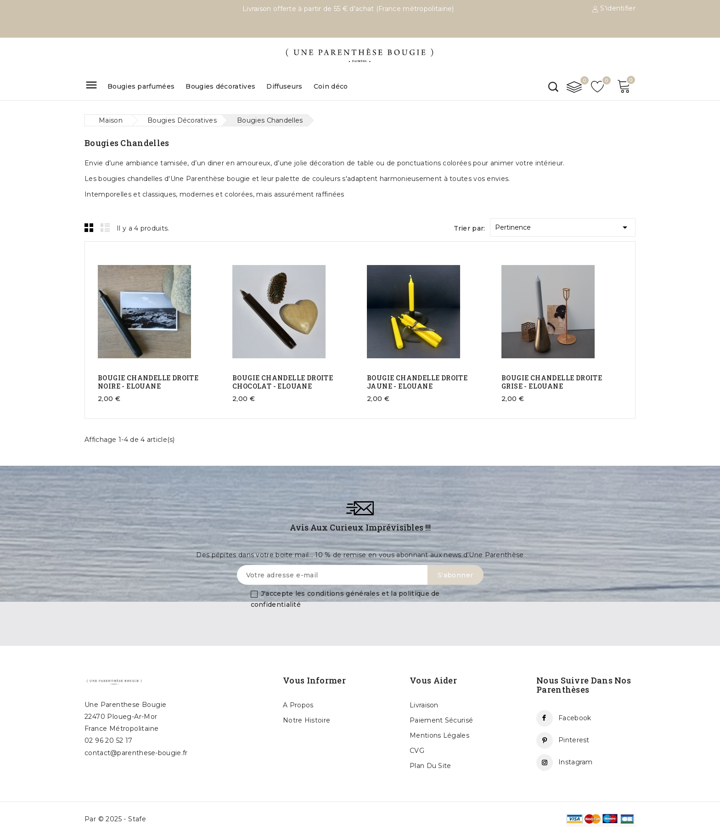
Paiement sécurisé (441, 720)
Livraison (424, 705)
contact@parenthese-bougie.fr (135, 753)
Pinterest (574, 740)
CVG (417, 750)
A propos (298, 705)
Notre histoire (306, 720)
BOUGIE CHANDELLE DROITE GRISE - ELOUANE (551, 382)
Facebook (574, 718)
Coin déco (331, 86)
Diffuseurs (284, 86)
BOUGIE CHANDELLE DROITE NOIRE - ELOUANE (148, 382)
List (105, 227)
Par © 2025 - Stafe (115, 819)
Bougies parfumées (140, 86)
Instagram (575, 762)
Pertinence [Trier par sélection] (563, 226)
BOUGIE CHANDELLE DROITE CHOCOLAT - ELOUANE (282, 382)
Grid (89, 227)
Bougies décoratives (220, 86)
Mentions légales (439, 735)
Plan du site (430, 766)
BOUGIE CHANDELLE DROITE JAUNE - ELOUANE (417, 382)
